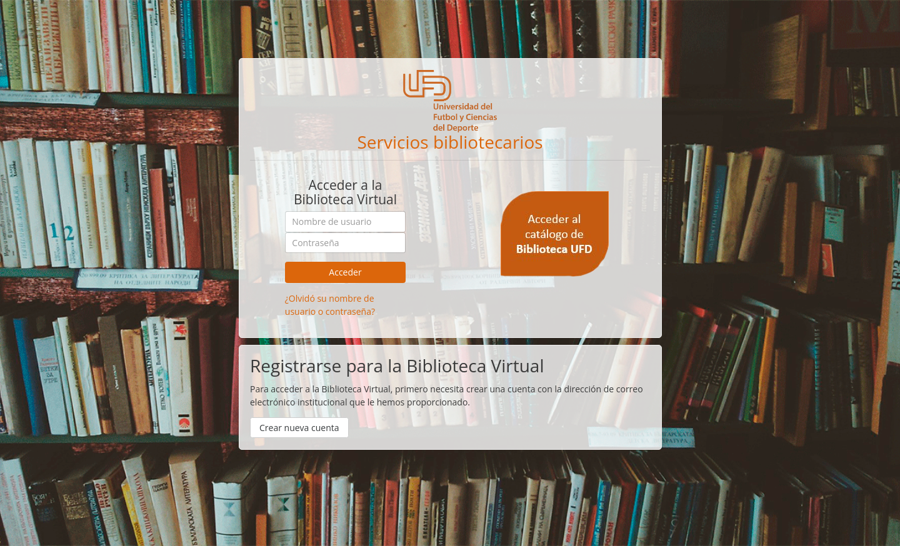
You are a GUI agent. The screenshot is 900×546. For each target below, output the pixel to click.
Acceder (345, 272)
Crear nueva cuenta (299, 428)
